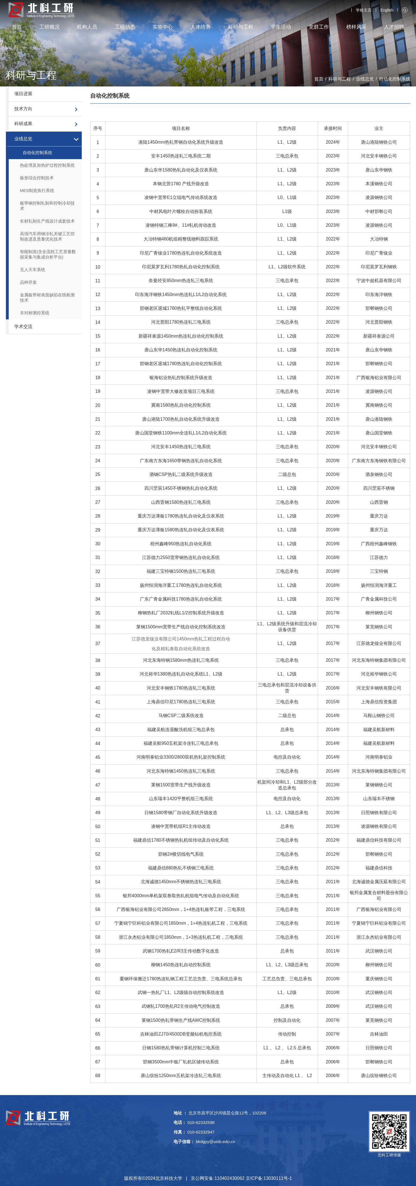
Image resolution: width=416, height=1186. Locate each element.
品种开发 (28, 282)
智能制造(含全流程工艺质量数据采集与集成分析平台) (48, 254)
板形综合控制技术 (37, 177)
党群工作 (319, 27)
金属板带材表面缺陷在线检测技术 (47, 297)
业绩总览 (365, 79)
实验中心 (163, 27)
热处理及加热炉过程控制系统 (47, 165)
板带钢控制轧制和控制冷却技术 (47, 206)
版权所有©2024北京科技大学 (153, 1178)
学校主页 (364, 10)
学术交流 (23, 326)
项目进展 (23, 93)
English (386, 10)
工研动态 (125, 27)
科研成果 (23, 123)
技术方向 (23, 108)
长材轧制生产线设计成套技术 (47, 221)
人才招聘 (394, 27)
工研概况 (49, 27)
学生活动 (281, 27)
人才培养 (200, 27)
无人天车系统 (32, 269)
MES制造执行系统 (37, 190)
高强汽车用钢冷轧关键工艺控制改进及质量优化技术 (47, 236)
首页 (17, 27)
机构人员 (87, 27)
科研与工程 (240, 27)
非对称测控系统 (34, 312)
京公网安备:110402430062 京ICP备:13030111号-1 (241, 1178)
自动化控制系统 (394, 79)
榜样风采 (356, 27)
